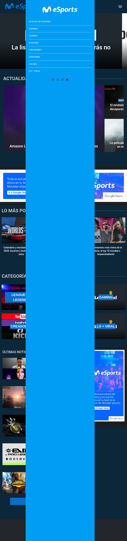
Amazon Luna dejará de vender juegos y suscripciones (54, 146)
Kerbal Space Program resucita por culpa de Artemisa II (60, 423)
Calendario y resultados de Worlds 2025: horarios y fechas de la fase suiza (21, 250)
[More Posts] (43, 501)
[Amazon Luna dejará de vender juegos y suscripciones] (54, 118)
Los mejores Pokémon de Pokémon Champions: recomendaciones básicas (60, 482)
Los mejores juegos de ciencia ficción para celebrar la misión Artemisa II (57, 396)
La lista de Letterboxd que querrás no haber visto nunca (63, 50)
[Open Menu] (120, 6)
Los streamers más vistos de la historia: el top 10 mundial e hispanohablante (106, 250)
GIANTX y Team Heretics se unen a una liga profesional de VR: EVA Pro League (61, 453)
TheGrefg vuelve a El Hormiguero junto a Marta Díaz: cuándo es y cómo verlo (59, 367)
